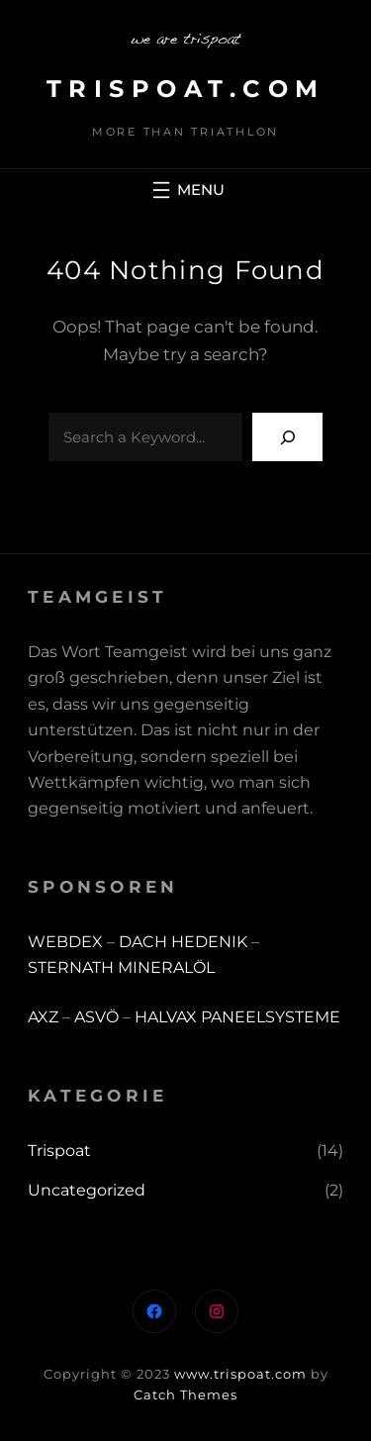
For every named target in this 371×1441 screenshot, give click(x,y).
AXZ (43, 1017)
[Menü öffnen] (186, 190)
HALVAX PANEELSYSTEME (237, 1017)
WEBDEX (67, 941)
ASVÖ (96, 1017)
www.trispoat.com (240, 1374)
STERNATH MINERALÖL (121, 967)
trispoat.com (185, 88)
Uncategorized (86, 1190)
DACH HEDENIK (183, 941)
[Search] (287, 437)
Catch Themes (185, 1394)
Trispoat (59, 1150)
